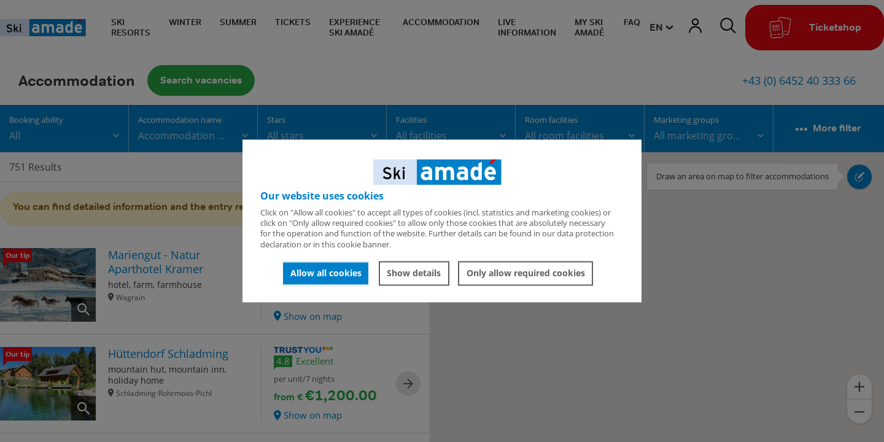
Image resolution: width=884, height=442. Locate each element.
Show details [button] (414, 273)
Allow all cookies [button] (326, 273)
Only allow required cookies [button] (526, 273)
